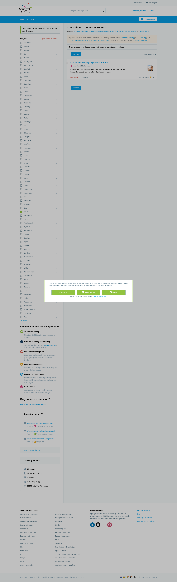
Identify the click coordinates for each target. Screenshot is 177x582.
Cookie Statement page (100, 296)
